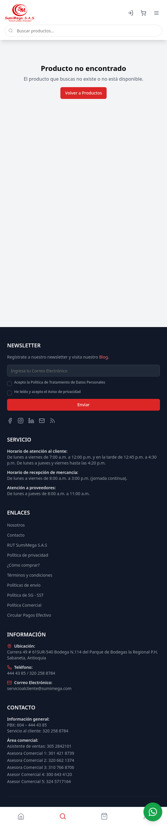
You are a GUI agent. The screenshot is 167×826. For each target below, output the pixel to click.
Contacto (15, 535)
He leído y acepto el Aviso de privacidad (47, 391)
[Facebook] (10, 421)
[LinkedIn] (31, 421)
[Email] (42, 421)
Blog (103, 357)
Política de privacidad (27, 555)
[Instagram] (21, 421)
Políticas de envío (24, 585)
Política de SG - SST (25, 595)
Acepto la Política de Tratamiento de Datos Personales (59, 382)
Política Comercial (24, 605)
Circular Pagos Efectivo (29, 615)
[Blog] (52, 421)
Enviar (83, 404)
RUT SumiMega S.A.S (27, 545)
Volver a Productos (83, 93)
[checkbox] (9, 383)
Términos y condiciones (29, 575)
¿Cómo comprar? (23, 565)
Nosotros (16, 525)
